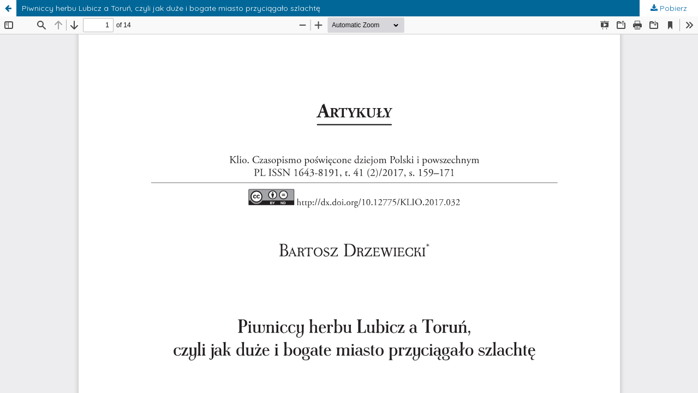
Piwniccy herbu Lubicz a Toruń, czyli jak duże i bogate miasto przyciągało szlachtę (171, 8)
